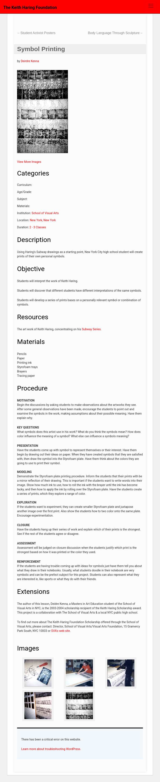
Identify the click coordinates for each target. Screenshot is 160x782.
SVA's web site (60, 630)
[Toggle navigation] (151, 6)
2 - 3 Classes (38, 227)
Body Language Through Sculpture (115, 33)
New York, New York (43, 220)
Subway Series (91, 329)
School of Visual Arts (45, 213)
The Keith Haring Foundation (30, 7)
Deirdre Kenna (30, 61)
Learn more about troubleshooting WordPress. (51, 749)
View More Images (29, 161)
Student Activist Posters (36, 33)
